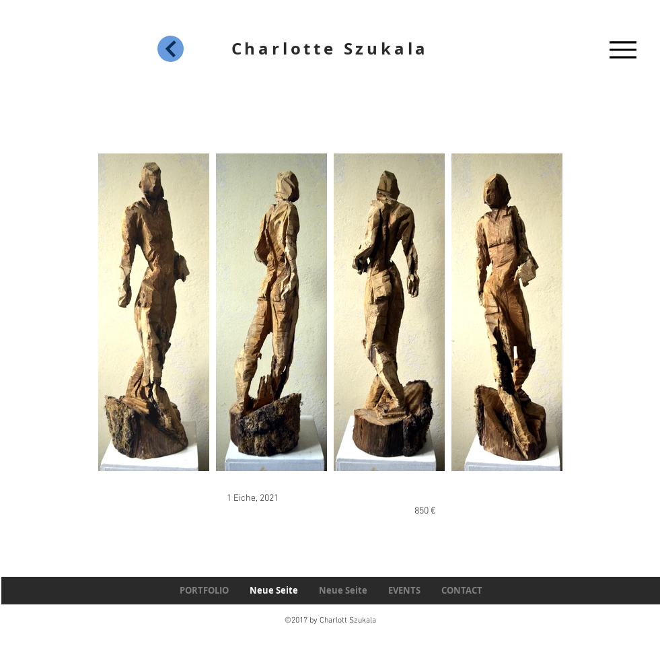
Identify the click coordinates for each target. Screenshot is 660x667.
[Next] (170, 49)
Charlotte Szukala (330, 48)
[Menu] (623, 49)
